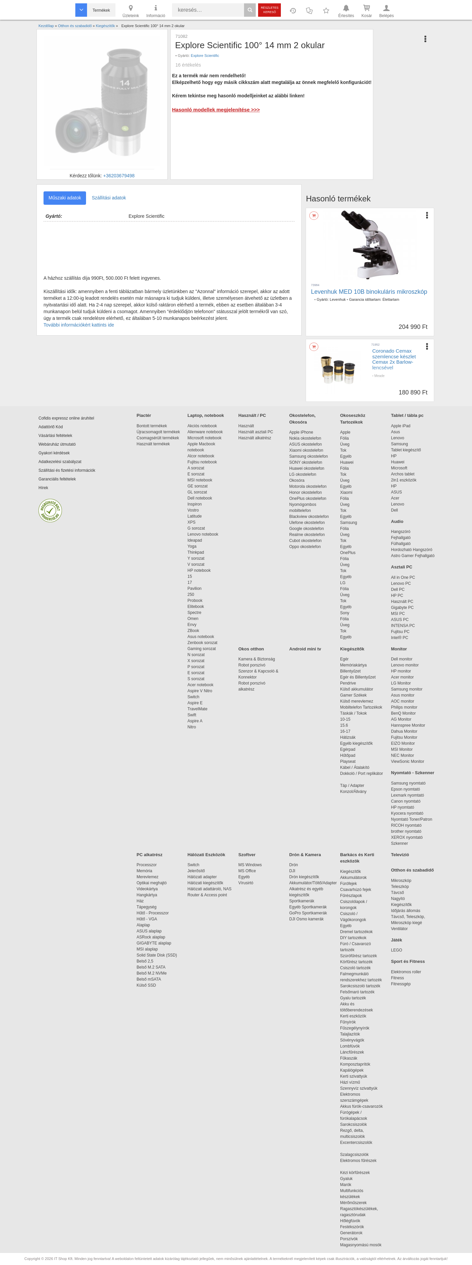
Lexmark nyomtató (407, 795)
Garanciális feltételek (57, 479)
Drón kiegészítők (304, 877)
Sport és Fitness (408, 961)
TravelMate (198, 709)
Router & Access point (207, 895)
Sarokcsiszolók (355, 1124)
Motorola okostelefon (307, 486)
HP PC (397, 595)
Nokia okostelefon (305, 438)
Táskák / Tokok (353, 713)
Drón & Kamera (305, 854)
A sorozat (195, 468)
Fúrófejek (352, 883)
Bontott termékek (152, 426)
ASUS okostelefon (305, 444)
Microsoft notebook (204, 438)
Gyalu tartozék (353, 998)
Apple (345, 432)
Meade (379, 376)
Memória (144, 871)
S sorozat (196, 678)
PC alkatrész (149, 854)
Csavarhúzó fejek (359, 889)
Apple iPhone (301, 432)
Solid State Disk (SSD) (157, 955)
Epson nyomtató (405, 789)
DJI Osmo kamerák (307, 919)
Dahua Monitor (404, 731)
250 (190, 594)
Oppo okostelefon (305, 546)
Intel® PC (399, 637)
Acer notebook (200, 685)
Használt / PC (252, 415)
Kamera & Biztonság (256, 659)
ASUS (396, 492)
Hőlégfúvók (350, 1220)
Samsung (348, 522)
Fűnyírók (348, 1022)
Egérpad (347, 749)
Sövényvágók (355, 1040)
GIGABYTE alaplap (155, 943)
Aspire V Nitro (201, 691)
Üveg (344, 444)
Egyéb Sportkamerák (309, 907)
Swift (191, 715)
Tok (343, 450)
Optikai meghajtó (152, 883)
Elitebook (195, 606)
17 (189, 582)
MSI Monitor (402, 749)
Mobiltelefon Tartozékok (361, 707)
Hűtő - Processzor (153, 913)
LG (342, 582)
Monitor (399, 648)
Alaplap (143, 925)
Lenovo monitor (405, 665)
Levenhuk (338, 299)
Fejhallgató (401, 537)
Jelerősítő (196, 871)
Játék (396, 939)
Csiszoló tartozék (355, 968)
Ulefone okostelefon (307, 522)
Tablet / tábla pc (407, 415)
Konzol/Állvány (353, 791)
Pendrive (348, 683)
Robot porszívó (251, 665)
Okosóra (296, 480)
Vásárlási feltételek (55, 435)
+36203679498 (119, 175)
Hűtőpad (347, 755)
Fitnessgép (401, 984)
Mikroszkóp (401, 880)
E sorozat (196, 474)
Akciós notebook (202, 426)
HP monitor (401, 671)
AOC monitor (402, 701)
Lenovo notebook (202, 534)
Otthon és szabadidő (412, 870)
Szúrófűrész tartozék (358, 956)
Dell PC (398, 589)
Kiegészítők (352, 648)
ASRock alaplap (152, 937)
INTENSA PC (403, 625)
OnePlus (348, 552)
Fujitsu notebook (202, 462)
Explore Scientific (205, 56)
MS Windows (250, 865)
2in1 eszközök (403, 480)
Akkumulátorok (356, 877)
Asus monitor (402, 695)
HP (394, 456)
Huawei (346, 462)
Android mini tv (305, 648)
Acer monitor (402, 677)
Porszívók (349, 1239)
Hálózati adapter (202, 877)
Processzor (147, 865)
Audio (397, 521)
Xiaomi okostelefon (306, 450)
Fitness (397, 978)
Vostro (193, 510)
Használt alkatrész (254, 438)
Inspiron (194, 504)
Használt (246, 426)
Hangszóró (400, 531)
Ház (140, 901)
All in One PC (403, 577)
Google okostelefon (306, 528)
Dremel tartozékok (359, 931)
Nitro (191, 727)
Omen (193, 618)
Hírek (43, 487)
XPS (191, 522)
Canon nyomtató (405, 801)
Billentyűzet (350, 671)
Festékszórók (352, 1227)
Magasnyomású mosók (360, 1245)
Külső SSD (146, 985)
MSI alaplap (147, 949)
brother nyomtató (406, 831)
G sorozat (196, 528)
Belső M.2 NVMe (153, 973)
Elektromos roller (406, 972)
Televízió (400, 854)
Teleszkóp (400, 886)
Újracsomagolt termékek (158, 432)
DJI (292, 871)
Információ (155, 10)
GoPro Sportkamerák (308, 913)
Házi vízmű (350, 1082)
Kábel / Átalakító (356, 767)
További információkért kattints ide (79, 325)
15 (189, 576)
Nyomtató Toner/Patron (411, 819)
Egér (344, 659)
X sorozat (196, 660)
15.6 (344, 725)
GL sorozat (197, 492)
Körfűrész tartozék (356, 962)
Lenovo (397, 438)
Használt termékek (153, 444)
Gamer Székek (353, 695)
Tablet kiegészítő (406, 450)
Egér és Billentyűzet (358, 677)
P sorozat (195, 666)
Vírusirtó (245, 883)
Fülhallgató (401, 543)
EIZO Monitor (403, 743)
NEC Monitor (402, 755)
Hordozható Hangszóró (411, 549)
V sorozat (196, 564)
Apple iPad (400, 426)
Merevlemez (147, 877)
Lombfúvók (350, 1046)
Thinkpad (195, 552)
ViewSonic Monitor (407, 761)
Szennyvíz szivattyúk (358, 1088)
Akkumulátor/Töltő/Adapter (313, 883)
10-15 (345, 719)
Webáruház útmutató (57, 444)
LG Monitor (401, 683)
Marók (350, 1184)
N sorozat (196, 654)
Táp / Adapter (352, 785)
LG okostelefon (302, 474)
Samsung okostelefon (308, 456)
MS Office (247, 871)
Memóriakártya (353, 665)
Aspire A (195, 721)
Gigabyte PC (402, 607)
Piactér (144, 415)
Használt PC (402, 601)
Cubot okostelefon (305, 540)
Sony (344, 613)
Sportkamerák (301, 901)
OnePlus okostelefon (307, 498)
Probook (195, 600)
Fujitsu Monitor (404, 737)
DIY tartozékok (353, 937)
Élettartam (390, 299)
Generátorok (351, 1233)
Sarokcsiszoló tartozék (360, 986)
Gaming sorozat (202, 648)
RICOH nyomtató (406, 825)
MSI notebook (199, 480)
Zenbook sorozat (202, 642)
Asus (395, 432)
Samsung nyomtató (408, 783)
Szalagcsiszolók (354, 1154)
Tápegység (146, 907)
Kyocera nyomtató (407, 813)
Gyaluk (354, 1178)
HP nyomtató (402, 807)
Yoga (191, 546)
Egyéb (345, 456)
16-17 (345, 731)
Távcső (397, 892)
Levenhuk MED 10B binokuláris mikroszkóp (369, 291)
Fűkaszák (348, 1058)
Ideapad (194, 540)
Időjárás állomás (405, 910)
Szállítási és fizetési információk (66, 470)
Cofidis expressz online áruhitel (66, 418)
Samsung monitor (406, 689)
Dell (394, 510)
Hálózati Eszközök (206, 854)
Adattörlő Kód (50, 427)
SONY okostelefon (305, 462)
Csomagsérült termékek (158, 438)
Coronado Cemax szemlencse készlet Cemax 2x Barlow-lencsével (394, 359)
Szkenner (399, 843)
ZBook (193, 630)
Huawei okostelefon (306, 468)
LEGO (396, 950)
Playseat (348, 761)
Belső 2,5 (145, 961)
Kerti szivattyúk (353, 1076)
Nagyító (398, 898)
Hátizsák (348, 737)
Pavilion (194, 588)
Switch (193, 697)
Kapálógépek (352, 1070)
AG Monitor (401, 719)
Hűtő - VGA (147, 919)
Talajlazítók (350, 1034)
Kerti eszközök (353, 1016)
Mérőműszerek (353, 1202)
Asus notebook (200, 636)
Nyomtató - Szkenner (412, 772)
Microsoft (399, 468)
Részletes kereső (270, 10)
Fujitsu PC (400, 631)
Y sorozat (195, 558)
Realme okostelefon (307, 534)
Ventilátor (399, 928)
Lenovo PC (401, 583)
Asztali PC (401, 566)
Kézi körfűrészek (358, 1172)
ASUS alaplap (150, 931)
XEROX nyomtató (407, 837)
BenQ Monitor (403, 713)
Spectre (194, 612)
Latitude (194, 516)
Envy (191, 624)
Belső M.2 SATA (151, 967)
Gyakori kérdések (54, 453)
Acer (395, 498)
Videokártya (147, 889)
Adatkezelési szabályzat (59, 461)
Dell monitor (401, 659)
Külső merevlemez (356, 701)
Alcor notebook (200, 456)
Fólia (344, 438)
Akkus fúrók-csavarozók (361, 1106)
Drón (293, 865)
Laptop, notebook (205, 415)
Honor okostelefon (305, 492)
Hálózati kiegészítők (205, 883)
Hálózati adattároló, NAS (209, 889)
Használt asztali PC (255, 432)
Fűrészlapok (354, 895)
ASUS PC (400, 619)
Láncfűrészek (355, 1052)
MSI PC (398, 613)
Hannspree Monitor (408, 725)
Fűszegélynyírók (356, 1028)
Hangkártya (147, 895)
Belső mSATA (150, 979)
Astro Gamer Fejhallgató (413, 555)
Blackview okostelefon (309, 516)
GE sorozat (198, 486)
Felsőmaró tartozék (357, 992)
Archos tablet (402, 474)
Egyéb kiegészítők (356, 743)
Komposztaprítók (355, 1064)
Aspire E (195, 703)
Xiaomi (346, 492)
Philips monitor (404, 707)
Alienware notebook (205, 432)
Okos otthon (251, 648)
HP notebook (199, 570)
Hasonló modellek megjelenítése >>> (216, 109)
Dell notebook (199, 498)
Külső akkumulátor (356, 689)
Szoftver (246, 854)
